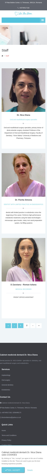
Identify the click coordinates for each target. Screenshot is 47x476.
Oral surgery (6, 380)
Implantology (6, 375)
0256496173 (16, 412)
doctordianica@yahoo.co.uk (11, 417)
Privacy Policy (6, 440)
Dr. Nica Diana (23, 115)
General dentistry (7, 385)
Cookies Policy (7, 445)
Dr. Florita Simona (23, 200)
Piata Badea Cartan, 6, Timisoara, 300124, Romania (18, 408)
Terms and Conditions (9, 435)
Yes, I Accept (13, 470)
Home (4, 430)
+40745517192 (24, 8)
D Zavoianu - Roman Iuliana (23, 285)
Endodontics (6, 390)
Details (30, 470)
